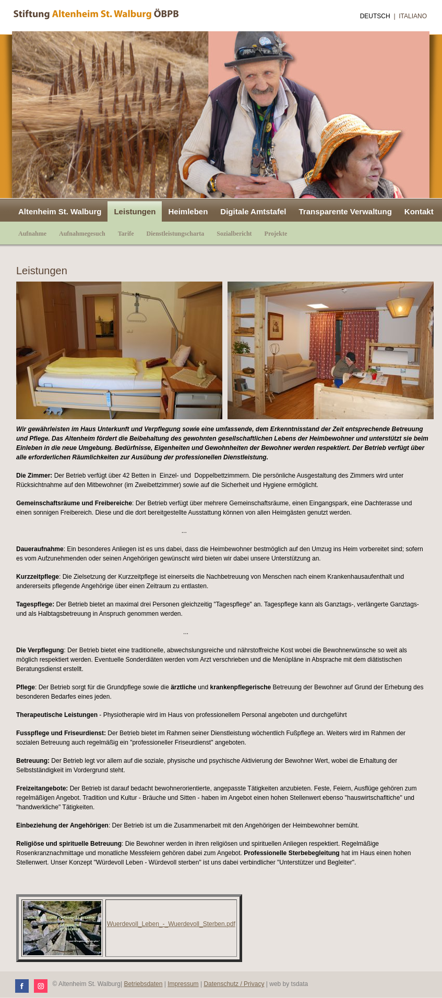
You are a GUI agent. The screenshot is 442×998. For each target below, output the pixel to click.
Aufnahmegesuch (82, 233)
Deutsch (375, 16)
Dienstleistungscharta (176, 233)
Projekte (276, 233)
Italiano (413, 16)
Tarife (126, 233)
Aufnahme (32, 233)
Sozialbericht (234, 233)
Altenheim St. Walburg (59, 211)
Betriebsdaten (143, 984)
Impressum (183, 984)
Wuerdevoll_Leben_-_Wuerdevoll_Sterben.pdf (171, 924)
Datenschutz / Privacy (234, 984)
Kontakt (419, 211)
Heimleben (188, 211)
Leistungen (135, 211)
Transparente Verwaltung (344, 211)
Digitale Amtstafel (253, 211)
